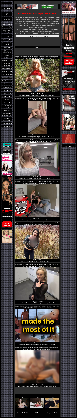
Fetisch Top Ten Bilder (7, 43)
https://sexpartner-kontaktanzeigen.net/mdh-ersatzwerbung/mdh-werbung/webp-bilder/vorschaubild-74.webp (37, 367)
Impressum (6, 3)
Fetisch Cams (7, 102)
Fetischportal (7, 90)
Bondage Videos (7, 60)
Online (22, 402)
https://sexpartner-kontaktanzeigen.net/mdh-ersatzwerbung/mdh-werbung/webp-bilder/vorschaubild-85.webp (37, 159)
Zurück (37, 47)
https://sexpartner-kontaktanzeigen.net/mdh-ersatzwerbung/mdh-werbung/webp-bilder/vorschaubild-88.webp (37, 76)
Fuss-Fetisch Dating (7, 106)
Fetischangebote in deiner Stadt (7, 114)
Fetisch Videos (7, 96)
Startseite (7, 8)
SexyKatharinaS (52, 413)
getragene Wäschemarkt (7, 51)
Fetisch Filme (7, 93)
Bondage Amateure (7, 64)
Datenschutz (7, 126)
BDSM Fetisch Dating (7, 31)
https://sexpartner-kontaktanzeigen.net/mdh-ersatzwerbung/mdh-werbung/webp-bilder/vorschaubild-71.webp (37, 325)
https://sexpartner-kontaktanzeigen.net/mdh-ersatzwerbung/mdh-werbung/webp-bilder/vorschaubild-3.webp (37, 242)
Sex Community (7, 74)
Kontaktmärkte (7, 78)
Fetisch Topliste (7, 40)
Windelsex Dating (7, 35)
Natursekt (7, 84)
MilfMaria (37, 413)
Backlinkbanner (7, 123)
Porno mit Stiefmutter (7, 119)
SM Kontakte (7, 87)
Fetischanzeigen (7, 27)
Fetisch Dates (7, 48)
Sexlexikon (7, 110)
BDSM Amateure (7, 68)
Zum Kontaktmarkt (7, 14)
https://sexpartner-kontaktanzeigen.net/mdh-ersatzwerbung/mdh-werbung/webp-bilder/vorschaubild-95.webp (37, 284)
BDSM (7, 99)
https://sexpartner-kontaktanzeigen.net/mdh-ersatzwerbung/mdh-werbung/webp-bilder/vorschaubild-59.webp (37, 200)
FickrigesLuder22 (22, 413)
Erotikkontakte (7, 81)
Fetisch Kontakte (7, 56)
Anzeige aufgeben (7, 18)
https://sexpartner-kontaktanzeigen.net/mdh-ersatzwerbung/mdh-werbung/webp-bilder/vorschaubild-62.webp (37, 117)
